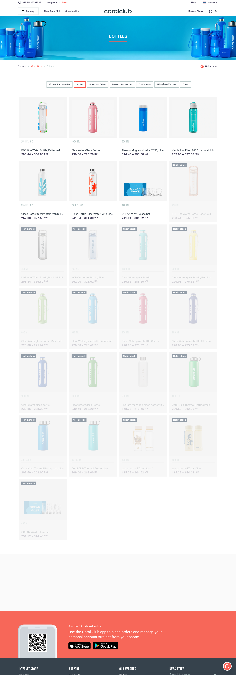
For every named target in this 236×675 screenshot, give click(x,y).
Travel (185, 85)
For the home (145, 85)
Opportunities (72, 11)
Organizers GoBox (97, 85)
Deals (65, 2)
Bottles (80, 85)
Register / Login (195, 11)
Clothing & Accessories (59, 85)
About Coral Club (52, 11)
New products (53, 2)
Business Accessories (122, 85)
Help (193, 2)
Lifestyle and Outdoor (166, 85)
